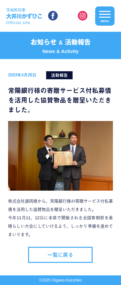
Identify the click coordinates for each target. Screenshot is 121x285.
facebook (53, 16)
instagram (82, 16)
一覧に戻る (60, 254)
